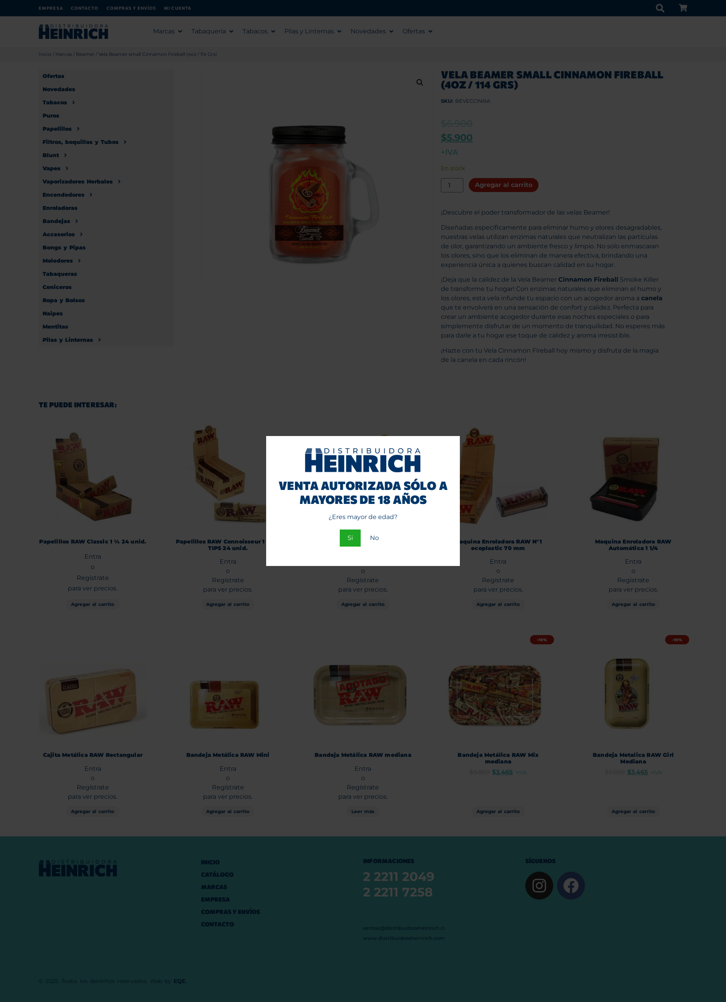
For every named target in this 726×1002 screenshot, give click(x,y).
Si (350, 538)
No (374, 538)
